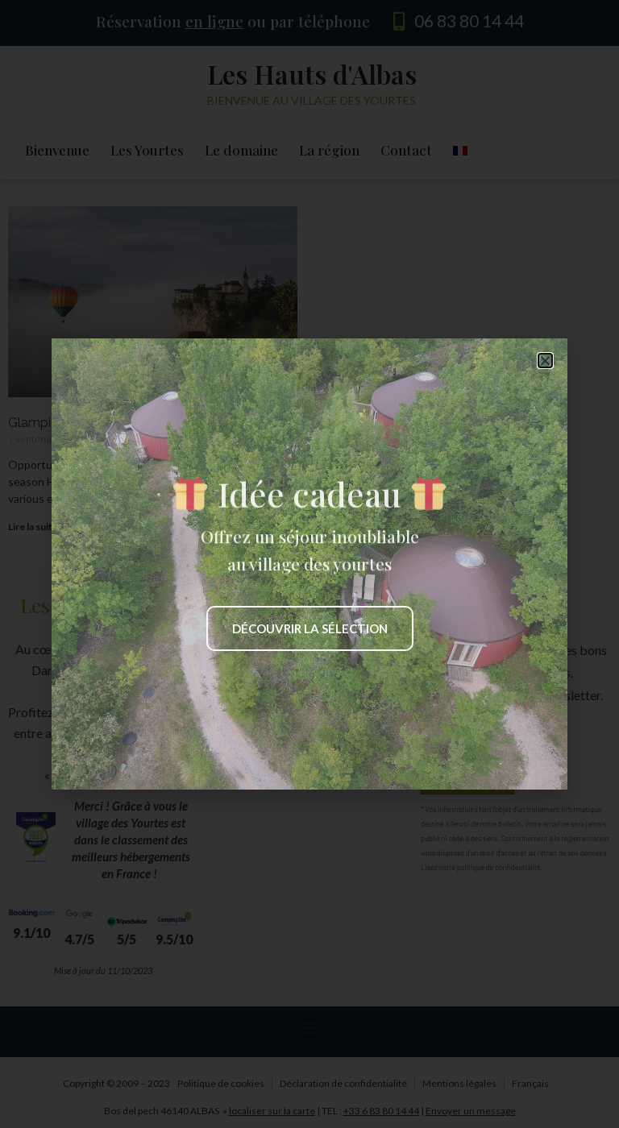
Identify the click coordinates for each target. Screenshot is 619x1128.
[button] (545, 361)
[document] (309, 564)
